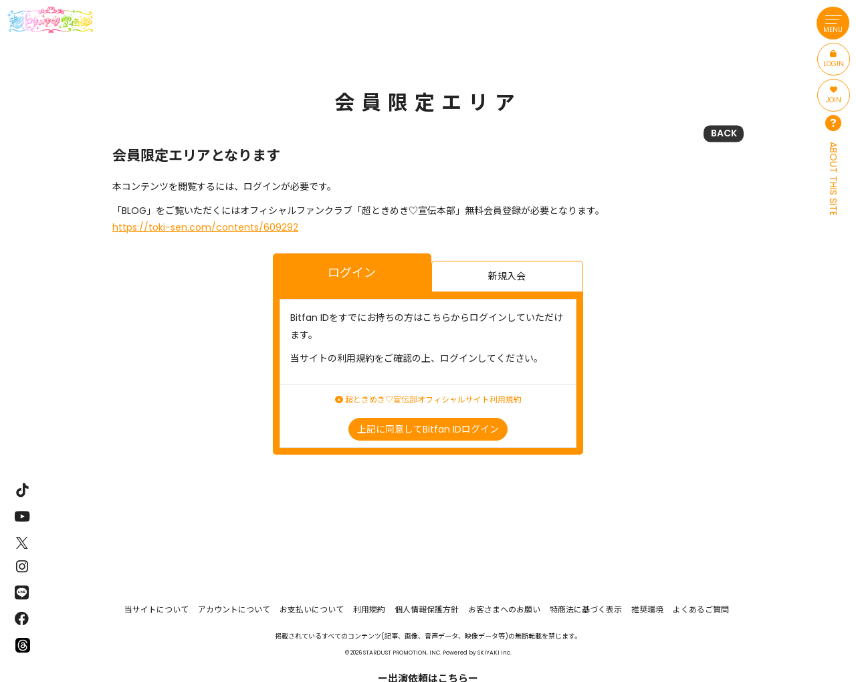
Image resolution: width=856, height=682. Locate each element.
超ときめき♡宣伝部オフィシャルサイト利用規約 (428, 399)
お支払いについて (312, 609)
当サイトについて (156, 609)
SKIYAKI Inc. (494, 653)
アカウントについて (234, 609)
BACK (724, 133)
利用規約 (369, 609)
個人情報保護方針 (427, 609)
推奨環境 (647, 609)
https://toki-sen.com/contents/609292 (205, 227)
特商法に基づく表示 (586, 609)
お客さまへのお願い (504, 609)
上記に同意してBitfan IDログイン (428, 429)
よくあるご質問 (701, 609)
